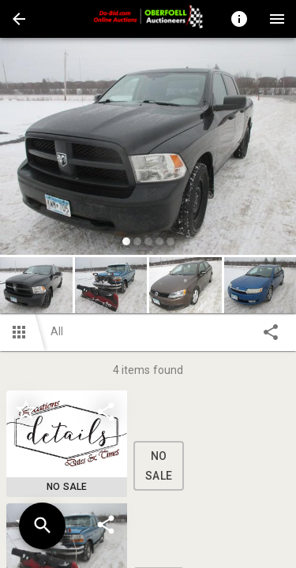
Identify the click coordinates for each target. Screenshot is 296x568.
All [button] (57, 331)
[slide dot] (126, 241)
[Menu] (277, 19)
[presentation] (148, 19)
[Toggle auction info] (239, 19)
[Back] (19, 19)
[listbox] (148, 149)
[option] (148, 149)
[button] (19, 19)
